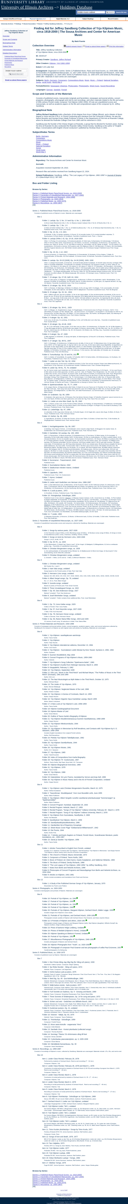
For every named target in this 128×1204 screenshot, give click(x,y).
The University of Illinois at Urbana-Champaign (68, 1203)
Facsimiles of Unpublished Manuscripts (16, 58)
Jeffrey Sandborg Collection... (54, 24)
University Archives (7, 24)
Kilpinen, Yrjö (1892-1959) (60, 63)
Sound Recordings (107, 86)
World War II (57, 82)
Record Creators (113, 19)
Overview (6, 36)
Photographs (8, 62)
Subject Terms (8, 46)
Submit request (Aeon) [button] (73, 46)
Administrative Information (12, 50)
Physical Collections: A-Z (38, 19)
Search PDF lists (121, 12)
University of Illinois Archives (27, 7)
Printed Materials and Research (14, 60)
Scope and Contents (10, 39)
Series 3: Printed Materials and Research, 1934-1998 (53, 197)
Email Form (67, 1195)
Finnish (64, 90)
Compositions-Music (76, 80)
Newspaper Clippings (59, 86)
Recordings (8, 66)
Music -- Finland (96, 80)
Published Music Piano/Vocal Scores (15, 56)
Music (87, 80)
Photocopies (73, 86)
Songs (38, 82)
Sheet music (94, 86)
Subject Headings (88, 19)
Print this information (115, 46)
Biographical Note (9, 43)
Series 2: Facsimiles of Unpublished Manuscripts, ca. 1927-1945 (58, 195)
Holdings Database (76, 7)
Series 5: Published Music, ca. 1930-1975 (49, 201)
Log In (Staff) (64, 1190)
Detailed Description (10, 53)
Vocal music (46, 82)
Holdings (18, 24)
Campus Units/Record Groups (12, 19)
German (49, 90)
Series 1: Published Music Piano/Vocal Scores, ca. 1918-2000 (57, 193)
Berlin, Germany (50, 80)
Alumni (40, 24)
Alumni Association (30, 24)
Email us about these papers (16, 80)
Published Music (9, 64)
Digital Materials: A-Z (62, 19)
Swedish (57, 90)
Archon (62, 1202)
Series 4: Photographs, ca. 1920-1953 (47, 199)
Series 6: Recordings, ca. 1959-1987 (47, 203)
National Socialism (111, 80)
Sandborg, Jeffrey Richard (60, 59)
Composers (62, 80)
